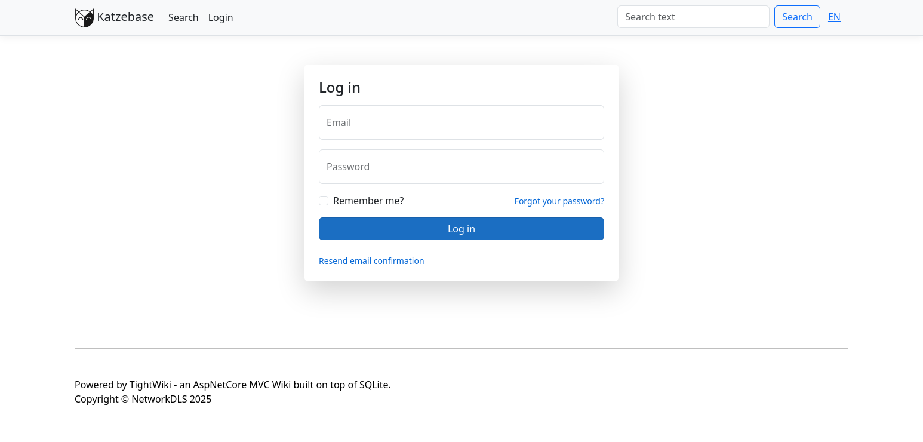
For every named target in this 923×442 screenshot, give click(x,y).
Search (183, 17)
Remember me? (368, 200)
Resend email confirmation (371, 260)
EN (834, 16)
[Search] (693, 16)
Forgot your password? (559, 201)
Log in (461, 228)
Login (220, 17)
